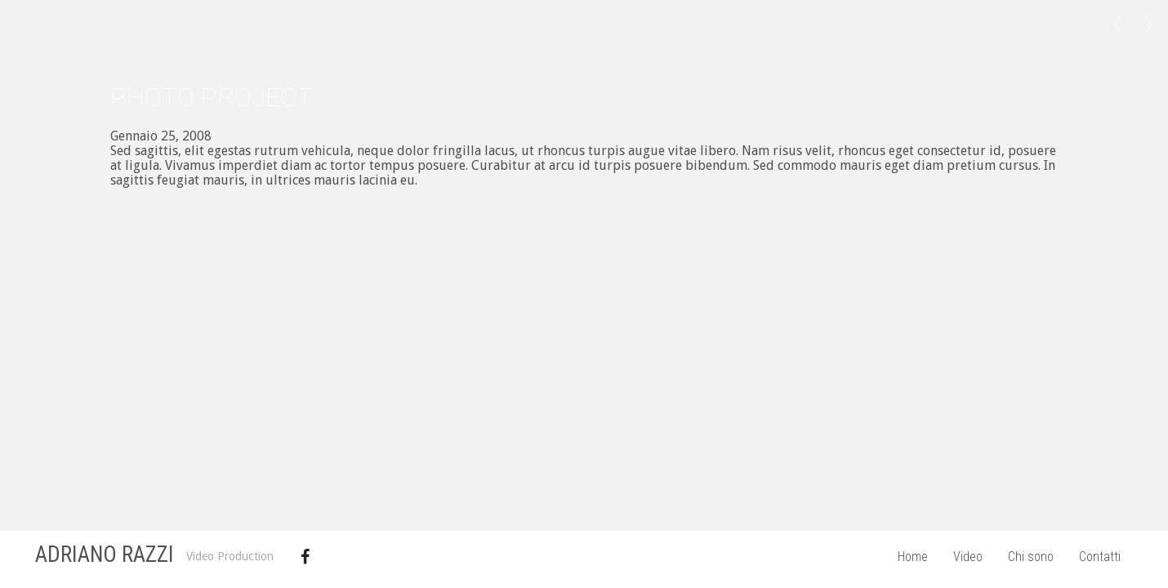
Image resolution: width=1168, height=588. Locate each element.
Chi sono (1031, 556)
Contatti (1100, 556)
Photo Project (211, 97)
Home (913, 556)
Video (968, 556)
